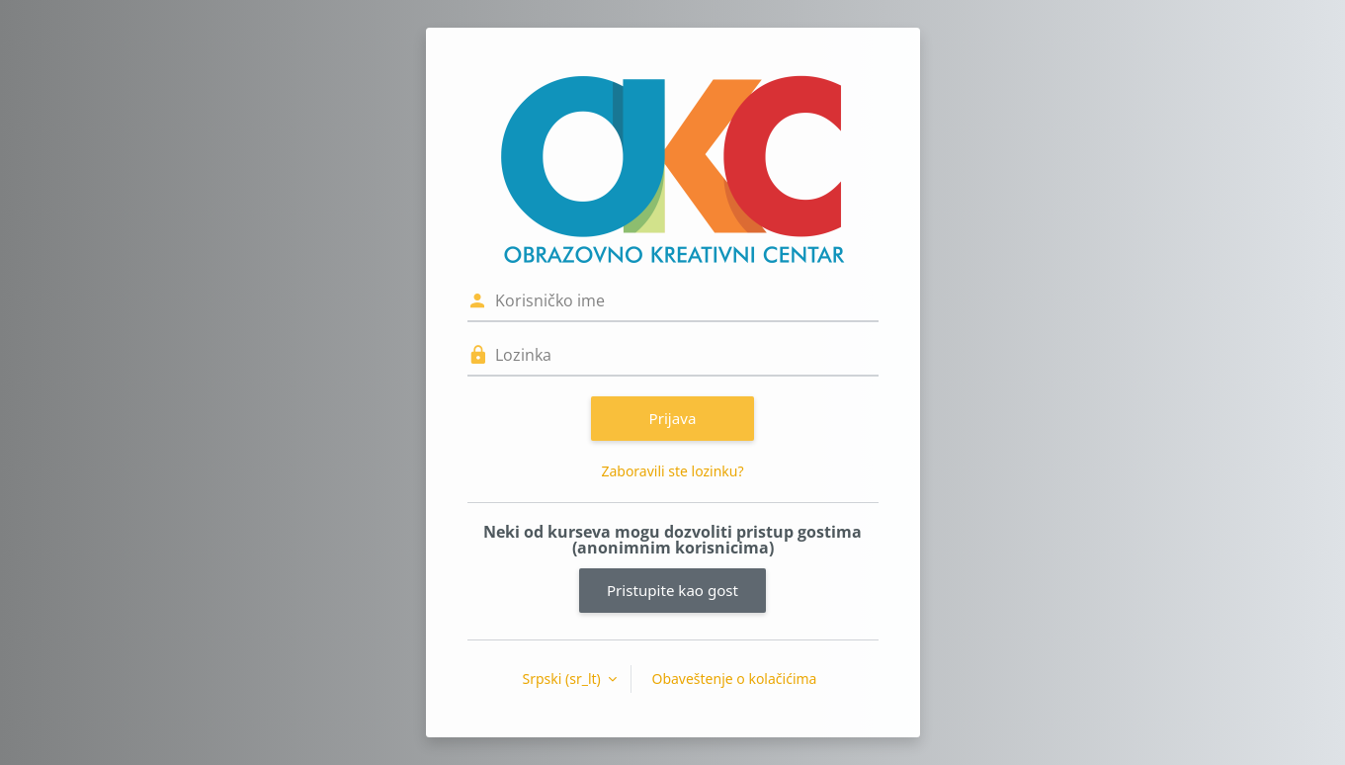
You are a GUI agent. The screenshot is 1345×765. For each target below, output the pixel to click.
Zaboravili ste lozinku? (672, 471)
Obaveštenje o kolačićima (733, 678)
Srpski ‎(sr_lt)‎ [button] (564, 678)
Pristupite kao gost (672, 590)
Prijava (673, 418)
